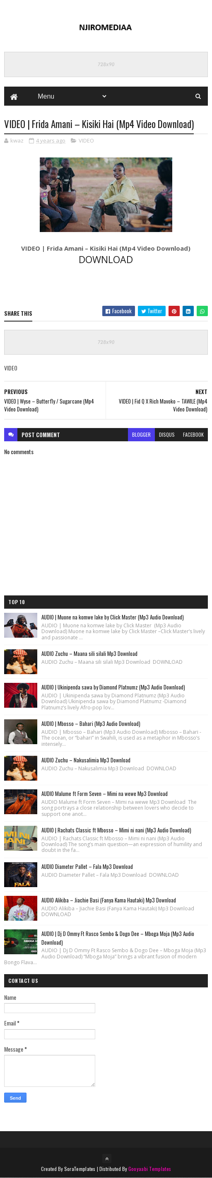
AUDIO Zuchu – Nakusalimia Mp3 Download (85, 760)
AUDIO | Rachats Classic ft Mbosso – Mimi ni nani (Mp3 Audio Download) (116, 830)
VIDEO (86, 140)
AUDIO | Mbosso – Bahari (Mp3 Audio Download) (90, 723)
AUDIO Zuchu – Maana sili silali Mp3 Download (89, 653)
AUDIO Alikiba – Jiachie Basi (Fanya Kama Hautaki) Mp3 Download (108, 900)
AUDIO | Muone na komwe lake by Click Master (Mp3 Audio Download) (112, 617)
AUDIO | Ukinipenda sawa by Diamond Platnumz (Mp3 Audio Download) (113, 687)
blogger (141, 434)
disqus (167, 434)
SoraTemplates (80, 1168)
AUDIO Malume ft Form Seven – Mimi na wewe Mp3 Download (104, 793)
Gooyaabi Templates (149, 1168)
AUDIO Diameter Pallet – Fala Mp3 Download (87, 866)
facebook (193, 434)
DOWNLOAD (106, 259)
